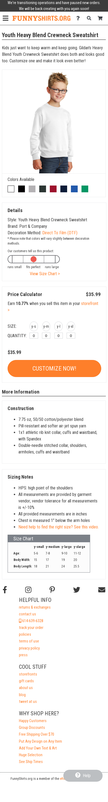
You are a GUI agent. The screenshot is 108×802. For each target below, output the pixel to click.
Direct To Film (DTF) (59, 232)
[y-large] (58, 336)
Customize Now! (54, 368)
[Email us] (101, 590)
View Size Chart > (45, 273)
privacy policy (29, 648)
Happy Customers (33, 721)
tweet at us (28, 701)
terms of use (29, 641)
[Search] (90, 18)
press (23, 655)
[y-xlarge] (71, 336)
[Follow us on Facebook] (5, 590)
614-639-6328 (31, 621)
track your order (31, 627)
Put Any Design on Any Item (40, 741)
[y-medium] (46, 336)
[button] (34, 327)
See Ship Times (31, 761)
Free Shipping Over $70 (36, 734)
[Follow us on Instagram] (28, 590)
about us (26, 688)
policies (25, 634)
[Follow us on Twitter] (76, 590)
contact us (27, 614)
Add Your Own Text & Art (38, 748)
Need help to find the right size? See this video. (58, 527)
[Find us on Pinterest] (52, 590)
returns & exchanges (35, 607)
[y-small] (34, 336)
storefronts (28, 674)
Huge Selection (30, 755)
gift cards (26, 681)
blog (22, 695)
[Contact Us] (79, 18)
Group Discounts (32, 727)
